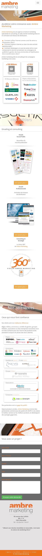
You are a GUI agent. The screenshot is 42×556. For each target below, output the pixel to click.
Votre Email (5, 448)
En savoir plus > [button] (21, 183)
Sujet (3, 472)
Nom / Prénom (6, 456)
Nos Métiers (16, 552)
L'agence (8, 552)
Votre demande (6, 479)
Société (4, 464)
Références (26, 552)
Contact (33, 552)
